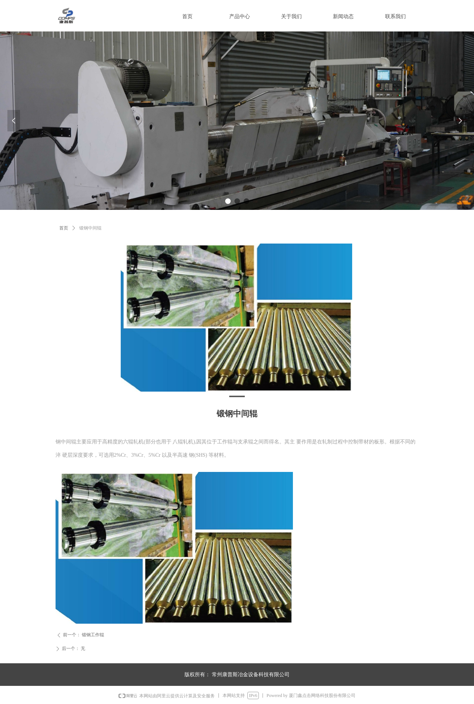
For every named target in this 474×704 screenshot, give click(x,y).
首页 (63, 228)
